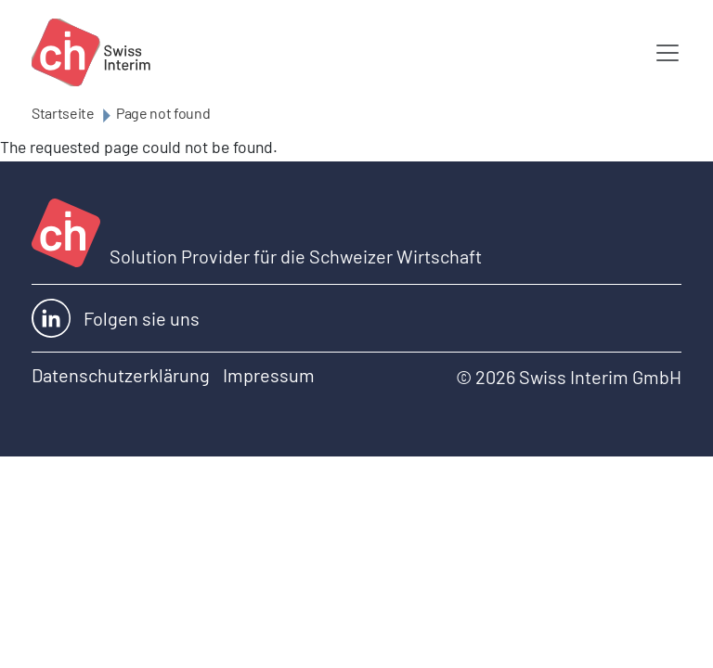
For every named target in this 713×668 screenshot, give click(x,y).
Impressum (269, 375)
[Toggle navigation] (667, 53)
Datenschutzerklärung (121, 375)
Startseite (63, 113)
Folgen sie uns (116, 318)
